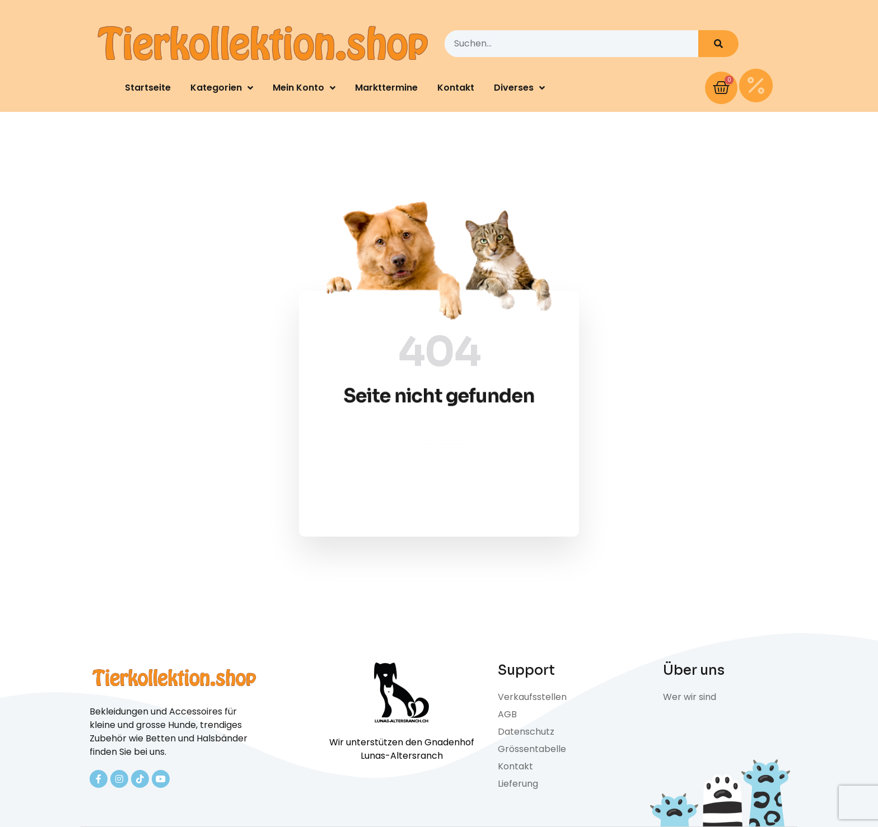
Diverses (519, 88)
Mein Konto (304, 88)
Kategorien (221, 88)
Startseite (148, 87)
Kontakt (455, 87)
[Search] (718, 43)
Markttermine (386, 87)
